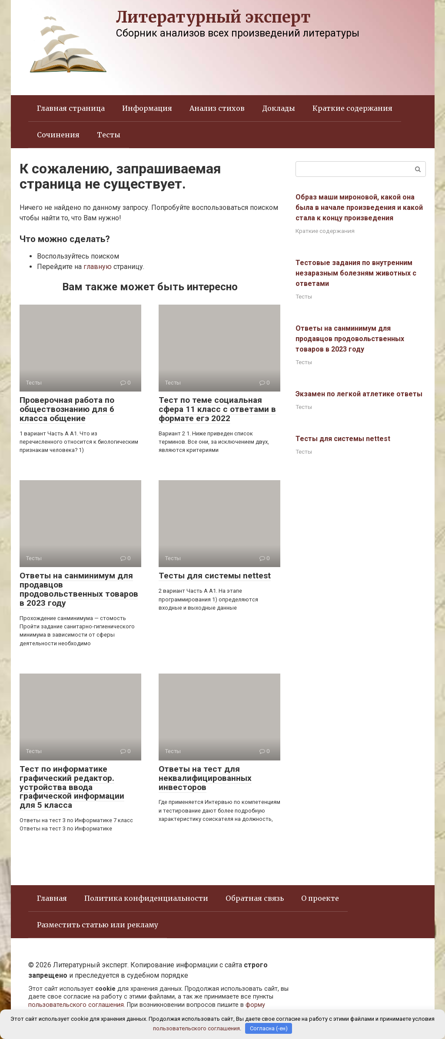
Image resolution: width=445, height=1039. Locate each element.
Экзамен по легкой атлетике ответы (359, 394)
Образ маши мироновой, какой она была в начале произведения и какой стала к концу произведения (359, 207)
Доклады (278, 108)
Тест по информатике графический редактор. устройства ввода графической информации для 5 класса (72, 787)
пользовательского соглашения (76, 1005)
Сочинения (58, 134)
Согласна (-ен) (269, 1028)
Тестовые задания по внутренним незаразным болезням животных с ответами (356, 273)
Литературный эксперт (213, 17)
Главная (52, 898)
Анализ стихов (217, 108)
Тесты (108, 134)
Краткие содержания (352, 108)
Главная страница (71, 108)
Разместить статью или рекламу (97, 924)
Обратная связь (255, 898)
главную (97, 266)
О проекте (320, 898)
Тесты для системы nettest (215, 576)
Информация (147, 108)
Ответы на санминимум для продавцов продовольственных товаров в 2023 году (79, 589)
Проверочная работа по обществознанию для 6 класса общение (67, 409)
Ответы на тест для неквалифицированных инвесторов (205, 778)
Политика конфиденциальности (146, 898)
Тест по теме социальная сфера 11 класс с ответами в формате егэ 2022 (217, 409)
